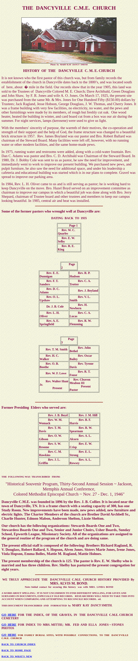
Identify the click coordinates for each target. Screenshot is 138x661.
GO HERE (9, 614)
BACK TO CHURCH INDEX (18, 644)
